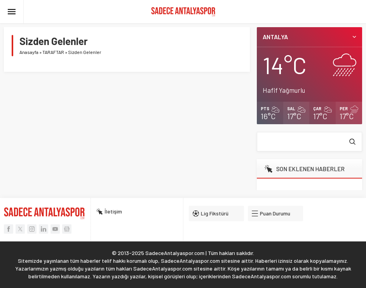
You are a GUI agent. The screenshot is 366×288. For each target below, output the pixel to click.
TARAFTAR (53, 52)
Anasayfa (28, 52)
